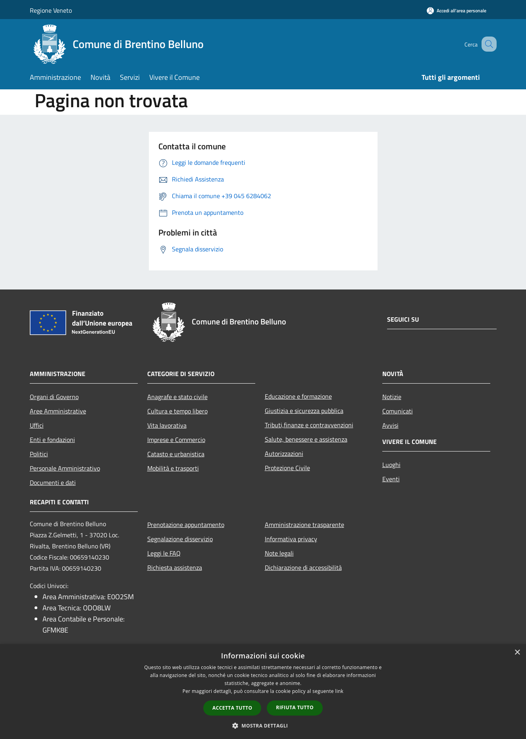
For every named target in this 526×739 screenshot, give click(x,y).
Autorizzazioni (284, 453)
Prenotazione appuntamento (185, 524)
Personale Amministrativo (65, 468)
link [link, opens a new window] (339, 691)
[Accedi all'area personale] (456, 10)
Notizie (391, 396)
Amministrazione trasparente (304, 524)
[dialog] (263, 691)
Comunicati (397, 411)
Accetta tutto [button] (232, 707)
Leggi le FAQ (164, 553)
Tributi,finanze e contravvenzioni (309, 425)
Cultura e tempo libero (177, 411)
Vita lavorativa (167, 425)
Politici (39, 454)
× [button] (517, 653)
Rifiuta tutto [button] (295, 707)
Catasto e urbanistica (175, 454)
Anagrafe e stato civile (177, 396)
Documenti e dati (53, 482)
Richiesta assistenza (174, 567)
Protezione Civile (287, 468)
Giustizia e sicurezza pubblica (304, 410)
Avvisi (390, 425)
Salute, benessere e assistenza (306, 439)
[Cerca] (487, 44)
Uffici (37, 425)
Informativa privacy (291, 539)
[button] (263, 725)
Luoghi (391, 464)
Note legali (279, 553)
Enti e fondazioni (52, 439)
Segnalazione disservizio (180, 539)
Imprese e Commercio (176, 439)
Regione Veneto (51, 10)
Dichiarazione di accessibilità (303, 567)
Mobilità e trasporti (173, 468)
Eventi (391, 479)
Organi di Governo (54, 396)
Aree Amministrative (58, 411)
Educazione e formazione (298, 396)
